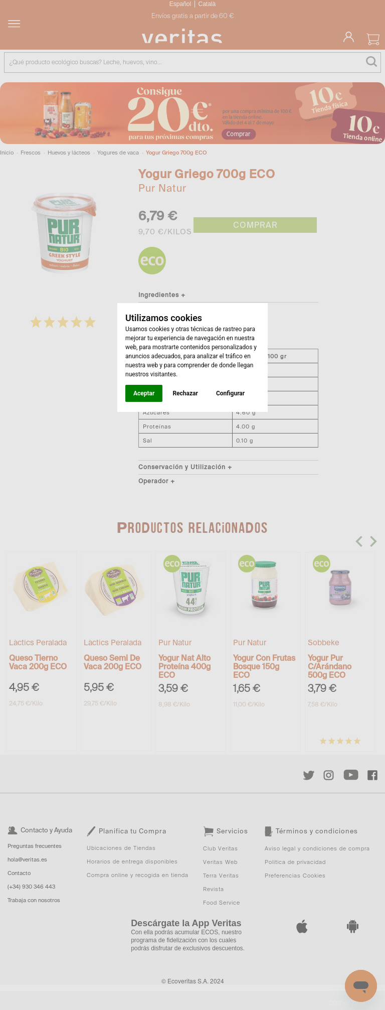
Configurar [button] (230, 393)
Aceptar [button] (143, 393)
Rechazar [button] (185, 393)
